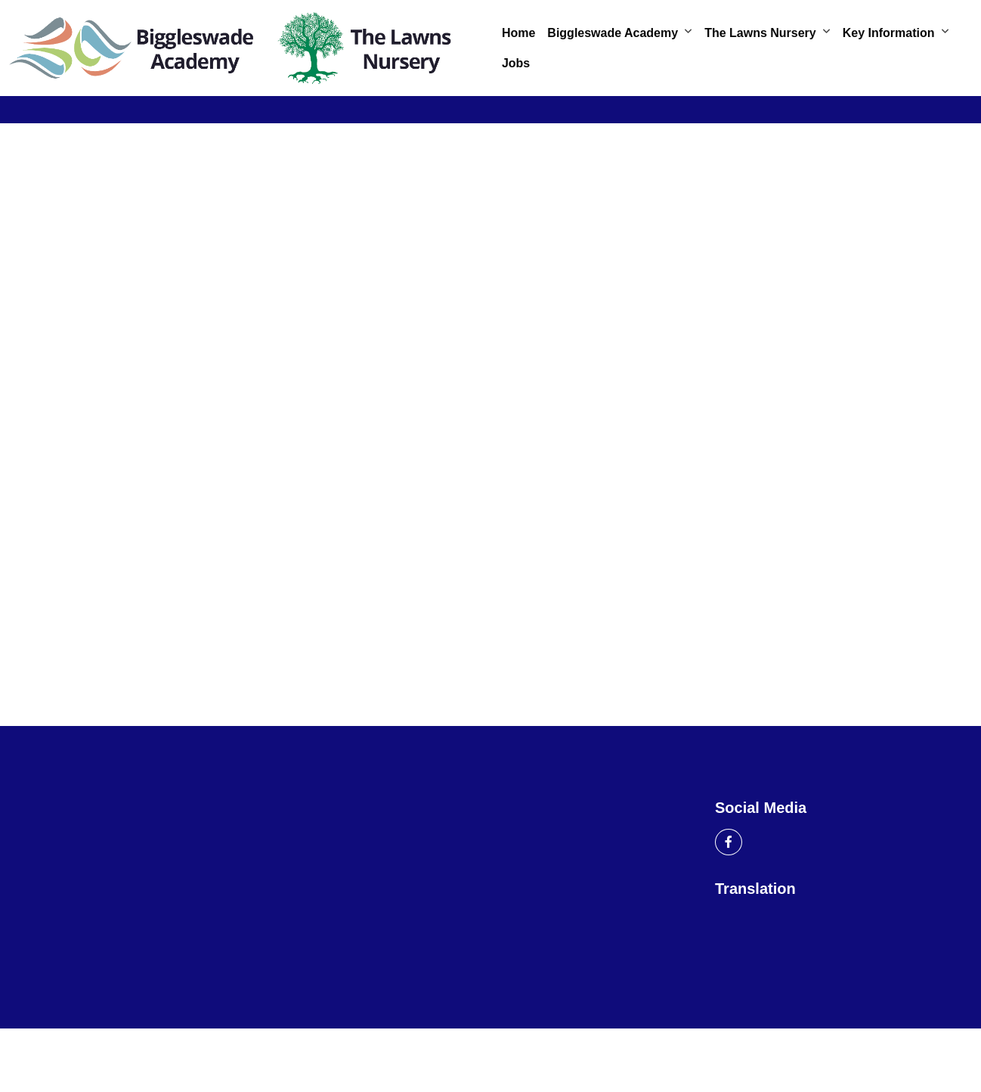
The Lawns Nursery (760, 32)
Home (518, 32)
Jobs (516, 63)
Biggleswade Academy (612, 32)
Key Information (889, 32)
